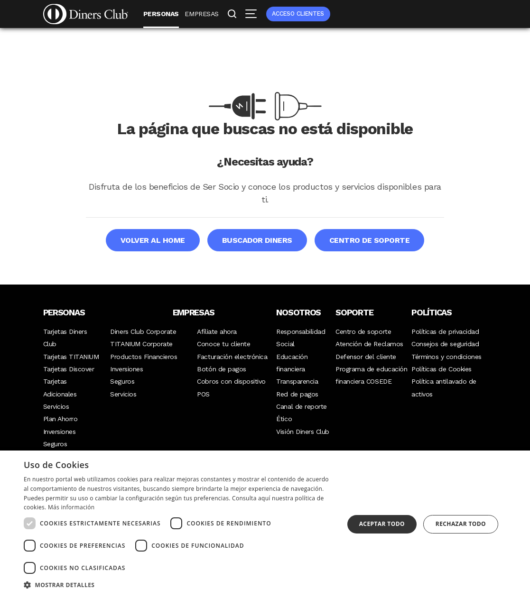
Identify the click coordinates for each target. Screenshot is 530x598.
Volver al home (153, 240)
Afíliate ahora (216, 331)
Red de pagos (297, 394)
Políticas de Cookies (441, 369)
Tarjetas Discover (68, 369)
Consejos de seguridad (445, 344)
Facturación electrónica (232, 356)
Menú (250, 13)
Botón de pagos (221, 369)
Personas (161, 14)
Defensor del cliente (365, 356)
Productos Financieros (143, 356)
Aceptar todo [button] (382, 524)
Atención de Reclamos (369, 344)
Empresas (201, 14)
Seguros (55, 444)
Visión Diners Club (302, 431)
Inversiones (59, 431)
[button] (179, 585)
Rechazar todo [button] (461, 524)
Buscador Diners (257, 240)
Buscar (232, 14)
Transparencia (297, 381)
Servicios (56, 406)
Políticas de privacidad (445, 331)
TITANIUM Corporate (141, 344)
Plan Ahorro (60, 419)
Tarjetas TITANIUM (71, 356)
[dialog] (265, 524)
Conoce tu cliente (223, 344)
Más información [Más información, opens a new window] (71, 507)
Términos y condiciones (446, 356)
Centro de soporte (369, 240)
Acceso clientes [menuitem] (298, 13)
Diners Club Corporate (143, 331)
